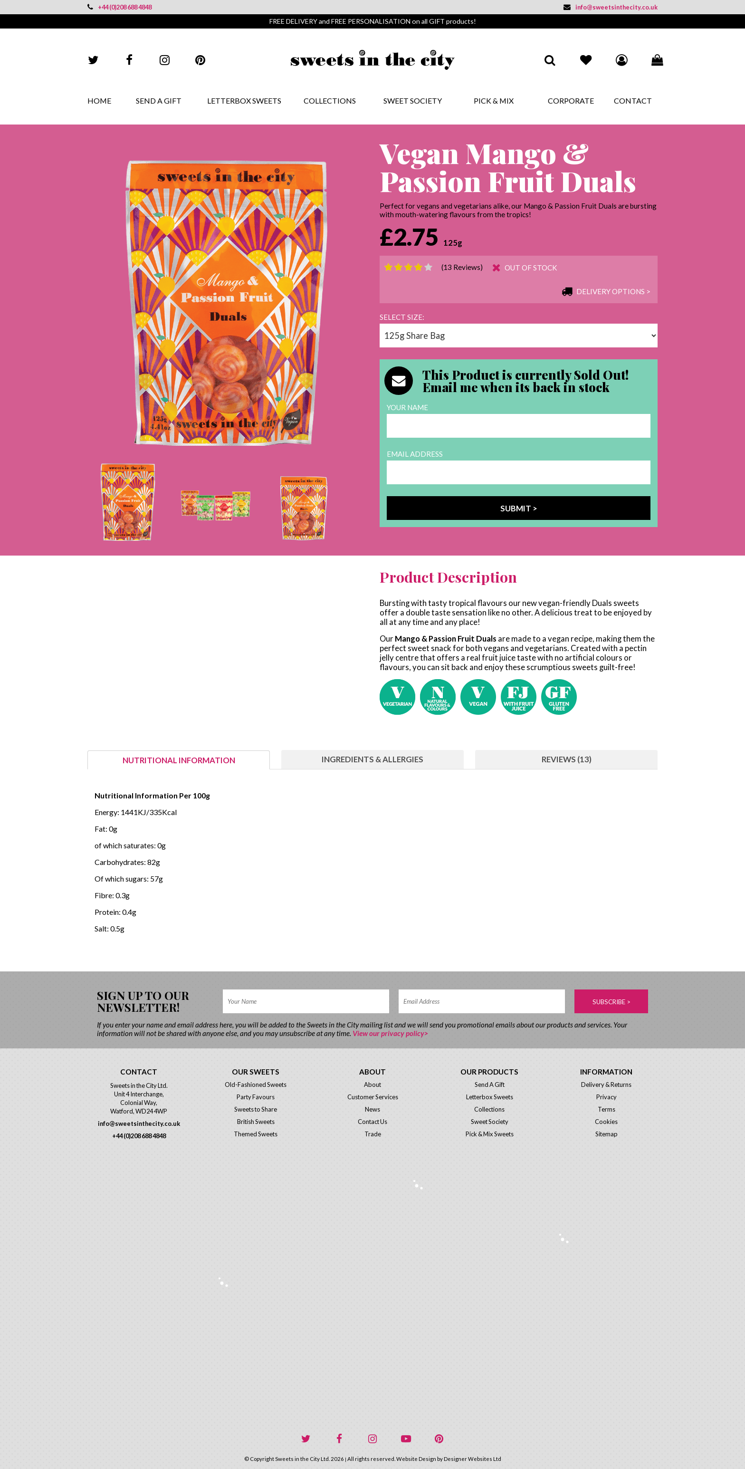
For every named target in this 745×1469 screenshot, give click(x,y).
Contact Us (372, 1121)
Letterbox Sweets (244, 100)
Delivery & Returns (606, 1084)
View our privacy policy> (390, 1033)
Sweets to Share (255, 1109)
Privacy (606, 1097)
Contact (633, 100)
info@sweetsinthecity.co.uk (611, 7)
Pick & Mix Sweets (490, 1134)
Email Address (415, 454)
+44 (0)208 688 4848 (119, 7)
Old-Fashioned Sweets (256, 1084)
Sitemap (606, 1134)
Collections (330, 100)
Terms (606, 1109)
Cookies (606, 1121)
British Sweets (256, 1121)
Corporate (571, 100)
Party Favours (256, 1097)
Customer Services (372, 1097)
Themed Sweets (255, 1134)
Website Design (416, 1459)
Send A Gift (158, 100)
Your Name (407, 407)
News (372, 1109)
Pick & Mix (494, 100)
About (372, 1084)
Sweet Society (412, 100)
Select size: (402, 317)
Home (99, 100)
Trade (372, 1134)
